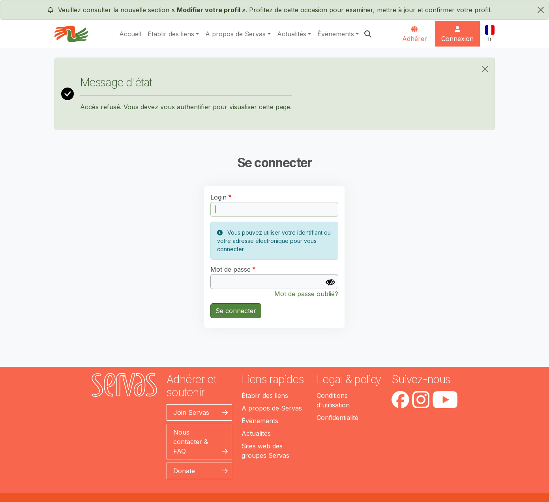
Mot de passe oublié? (306, 294)
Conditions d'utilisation (333, 400)
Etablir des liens (171, 34)
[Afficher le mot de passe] (330, 282)
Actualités (291, 34)
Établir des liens (265, 395)
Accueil (130, 34)
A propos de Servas (235, 34)
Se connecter (235, 311)
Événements (335, 34)
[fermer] (540, 10)
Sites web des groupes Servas (265, 450)
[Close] (485, 69)
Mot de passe (230, 269)
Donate (184, 471)
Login (218, 197)
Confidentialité (337, 418)
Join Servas (191, 412)
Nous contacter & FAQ (190, 441)
